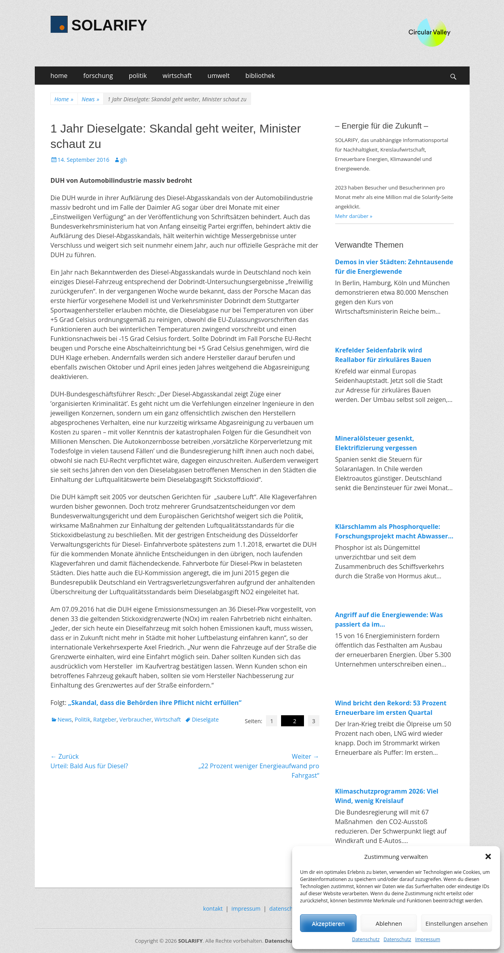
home (59, 75)
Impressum (427, 939)
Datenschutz (365, 939)
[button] (488, 856)
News (90, 99)
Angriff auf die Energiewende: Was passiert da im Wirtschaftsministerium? (389, 619)
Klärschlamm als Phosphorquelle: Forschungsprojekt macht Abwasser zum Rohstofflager (391, 531)
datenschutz (285, 908)
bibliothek (260, 75)
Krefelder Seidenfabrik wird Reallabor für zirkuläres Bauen (383, 355)
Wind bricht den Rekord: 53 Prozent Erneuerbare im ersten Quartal (391, 708)
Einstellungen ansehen (456, 923)
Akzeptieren (328, 923)
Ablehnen (389, 923)
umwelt (219, 75)
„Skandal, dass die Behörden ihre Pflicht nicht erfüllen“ (155, 702)
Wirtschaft (168, 719)
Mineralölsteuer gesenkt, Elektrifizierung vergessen (376, 443)
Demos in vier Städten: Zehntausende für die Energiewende (394, 267)
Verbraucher (135, 719)
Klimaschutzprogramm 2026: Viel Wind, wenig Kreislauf (387, 796)
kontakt (213, 908)
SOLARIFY (109, 25)
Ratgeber (105, 719)
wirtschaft (177, 75)
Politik (83, 719)
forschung (98, 75)
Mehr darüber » (354, 216)
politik (138, 75)
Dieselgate (205, 719)
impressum (246, 908)
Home (64, 99)
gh (124, 159)
